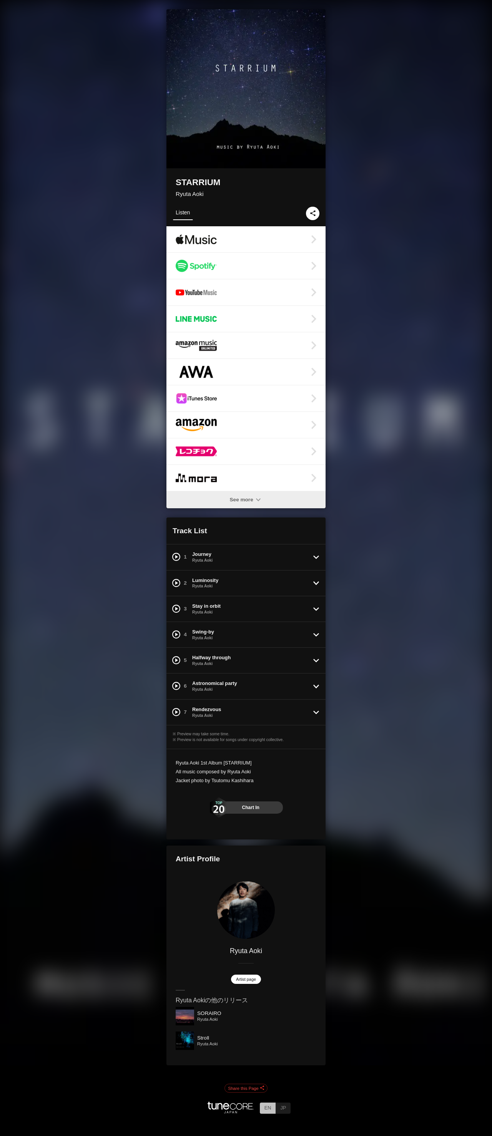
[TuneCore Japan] (231, 1111)
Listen (183, 212)
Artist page (246, 979)
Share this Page (246, 1088)
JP (283, 1108)
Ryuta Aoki (190, 194)
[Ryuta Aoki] (246, 910)
